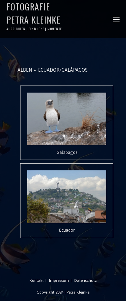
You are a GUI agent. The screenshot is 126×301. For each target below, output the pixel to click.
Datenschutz (85, 280)
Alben (24, 70)
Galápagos (66, 152)
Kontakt (37, 280)
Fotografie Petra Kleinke (34, 15)
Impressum (59, 280)
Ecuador (67, 230)
